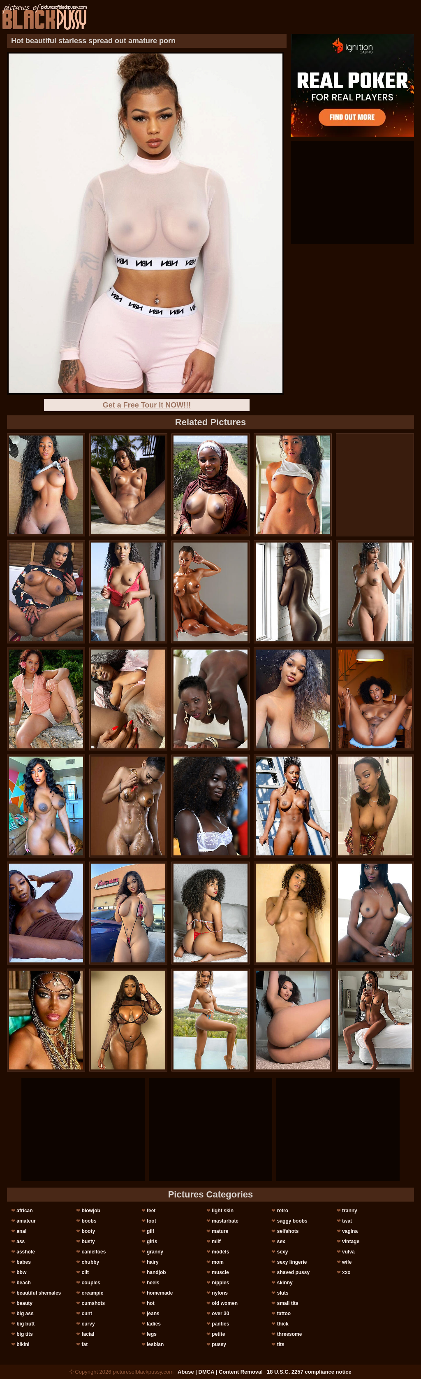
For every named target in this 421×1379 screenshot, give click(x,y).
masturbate (225, 1221)
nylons (220, 1293)
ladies (154, 1324)
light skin (223, 1211)
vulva (348, 1252)
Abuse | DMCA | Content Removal (220, 1372)
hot (151, 1303)
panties (220, 1324)
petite (218, 1334)
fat (85, 1344)
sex (281, 1241)
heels (153, 1283)
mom (218, 1262)
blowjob (91, 1211)
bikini (22, 1344)
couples (91, 1283)
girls (152, 1241)
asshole (25, 1252)
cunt (87, 1313)
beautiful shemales (38, 1293)
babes (23, 1262)
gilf (150, 1231)
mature (220, 1231)
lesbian (155, 1344)
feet (151, 1211)
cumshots (93, 1303)
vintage (350, 1241)
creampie (93, 1293)
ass (20, 1241)
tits (281, 1344)
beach (23, 1283)
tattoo (284, 1313)
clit (85, 1272)
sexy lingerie (292, 1262)
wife (347, 1262)
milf (216, 1241)
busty (88, 1241)
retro (282, 1211)
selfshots (288, 1231)
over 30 (220, 1313)
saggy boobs (292, 1221)
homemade (160, 1293)
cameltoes (94, 1252)
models (220, 1252)
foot (151, 1221)
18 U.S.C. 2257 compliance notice (309, 1372)
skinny (285, 1283)
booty (88, 1231)
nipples (220, 1283)
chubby (90, 1262)
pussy (219, 1344)
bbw (21, 1272)
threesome (289, 1334)
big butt (25, 1324)
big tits (24, 1334)
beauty (24, 1303)
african (24, 1211)
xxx (346, 1272)
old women (225, 1303)
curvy (88, 1324)
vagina (350, 1231)
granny (155, 1252)
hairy (153, 1262)
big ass (24, 1313)
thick (283, 1324)
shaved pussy (293, 1272)
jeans (153, 1313)
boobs (89, 1221)
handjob (156, 1272)
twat (347, 1221)
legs (152, 1334)
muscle (220, 1272)
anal (21, 1231)
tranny (349, 1211)
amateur (26, 1221)
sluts (283, 1293)
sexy (282, 1252)
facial (88, 1334)
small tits (287, 1303)
